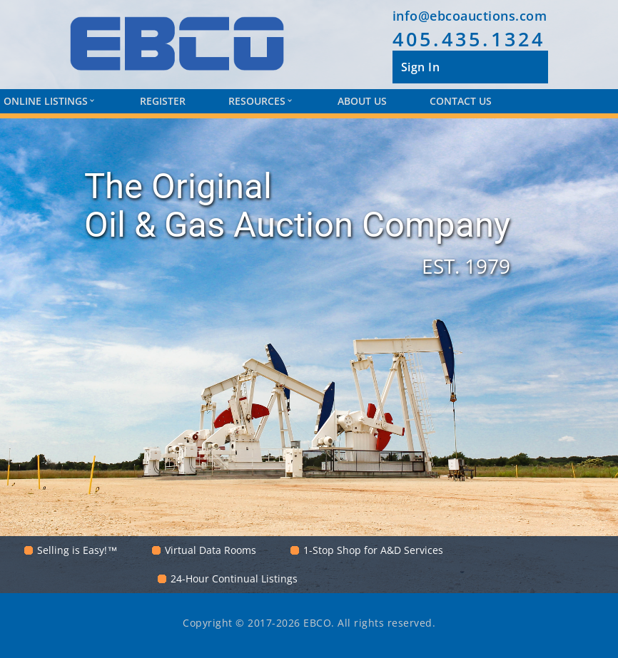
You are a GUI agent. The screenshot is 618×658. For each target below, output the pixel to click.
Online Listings (48, 101)
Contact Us (461, 101)
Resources (259, 101)
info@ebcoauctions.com (469, 15)
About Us (362, 101)
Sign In (420, 67)
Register (163, 101)
